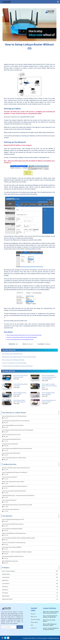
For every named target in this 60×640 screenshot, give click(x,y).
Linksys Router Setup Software (10, 444)
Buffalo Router (5, 596)
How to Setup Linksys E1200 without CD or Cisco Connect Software (24, 335)
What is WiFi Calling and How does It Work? (13, 481)
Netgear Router (6, 574)
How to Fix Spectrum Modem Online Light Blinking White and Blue (18, 538)
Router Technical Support (40, 638)
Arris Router (5, 593)
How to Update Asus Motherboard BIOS (12, 528)
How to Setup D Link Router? (9, 500)
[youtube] (8, 638)
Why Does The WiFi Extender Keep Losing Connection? (16, 467)
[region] (29, 57)
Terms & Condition (35, 619)
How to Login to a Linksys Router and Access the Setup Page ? (49, 386)
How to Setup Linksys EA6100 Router (11, 439)
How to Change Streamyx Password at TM (13, 519)
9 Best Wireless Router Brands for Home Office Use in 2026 (17, 504)
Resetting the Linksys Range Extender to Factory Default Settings (19, 357)
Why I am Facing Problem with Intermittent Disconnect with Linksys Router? (49, 377)
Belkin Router (5, 580)
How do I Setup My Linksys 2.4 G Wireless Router (14, 416)
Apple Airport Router (7, 599)
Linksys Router (29, 344)
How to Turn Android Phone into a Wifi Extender (14, 457)
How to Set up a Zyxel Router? (9, 477)
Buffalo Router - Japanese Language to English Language (17, 552)
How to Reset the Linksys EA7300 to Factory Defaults (16, 420)
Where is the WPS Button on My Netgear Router (14, 533)
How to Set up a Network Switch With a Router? (14, 491)
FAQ (32, 625)
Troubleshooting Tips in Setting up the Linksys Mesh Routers (17, 366)
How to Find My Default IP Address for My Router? (14, 472)
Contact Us (34, 628)
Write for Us (34, 616)
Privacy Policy (34, 622)
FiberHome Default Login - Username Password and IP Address (18, 495)
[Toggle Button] (58, 2)
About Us (33, 614)
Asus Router (5, 586)
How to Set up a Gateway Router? (10, 509)
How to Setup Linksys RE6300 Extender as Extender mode (17, 448)
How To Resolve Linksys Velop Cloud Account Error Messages (17, 430)
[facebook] (2, 638)
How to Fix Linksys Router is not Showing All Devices (20, 339)
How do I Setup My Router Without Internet (13, 556)
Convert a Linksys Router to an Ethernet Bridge (14, 363)
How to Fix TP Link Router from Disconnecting (13, 542)
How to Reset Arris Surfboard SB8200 (11, 547)
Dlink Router (5, 589)
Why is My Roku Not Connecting (10, 561)
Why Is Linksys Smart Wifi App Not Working (13, 360)
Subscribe (20, 627)
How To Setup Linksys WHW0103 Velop (12, 354)
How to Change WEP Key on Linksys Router (13, 425)
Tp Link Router (5, 583)
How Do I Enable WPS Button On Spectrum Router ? (15, 486)
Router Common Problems (8, 571)
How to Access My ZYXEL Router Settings (12, 524)
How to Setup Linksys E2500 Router (11, 453)
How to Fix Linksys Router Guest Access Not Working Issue (22, 337)
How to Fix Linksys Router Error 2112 (11, 434)
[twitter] (5, 638)
